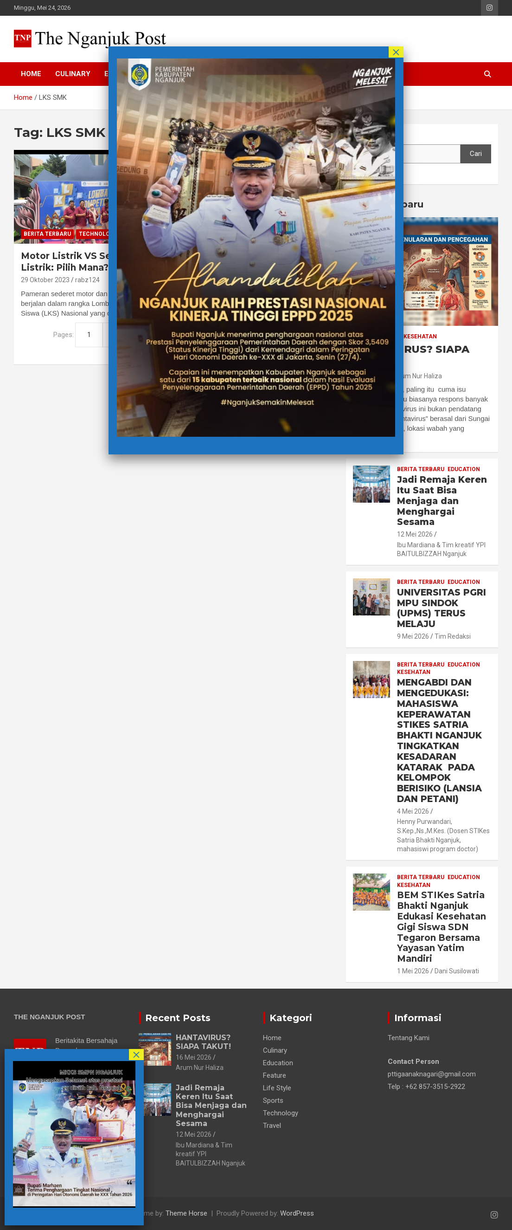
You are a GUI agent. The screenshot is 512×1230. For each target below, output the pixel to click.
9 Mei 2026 (413, 636)
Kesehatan (420, 336)
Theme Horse (186, 1213)
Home (31, 74)
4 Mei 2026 (413, 811)
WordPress (297, 1213)
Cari (359, 135)
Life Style (277, 1088)
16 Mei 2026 (193, 1057)
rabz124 (87, 280)
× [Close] (396, 52)
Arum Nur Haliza (418, 376)
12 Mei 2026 (415, 534)
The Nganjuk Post (96, 1213)
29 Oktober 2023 (45, 280)
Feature (274, 1075)
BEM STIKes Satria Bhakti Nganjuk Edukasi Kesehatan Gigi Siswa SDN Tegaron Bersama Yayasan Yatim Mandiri (441, 927)
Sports (273, 1100)
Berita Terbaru (47, 234)
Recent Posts (178, 1017)
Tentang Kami (408, 1038)
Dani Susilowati (457, 971)
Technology (98, 234)
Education (464, 469)
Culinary (72, 74)
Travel (272, 1125)
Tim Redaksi (453, 636)
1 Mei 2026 (413, 971)
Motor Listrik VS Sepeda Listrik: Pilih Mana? (78, 262)
